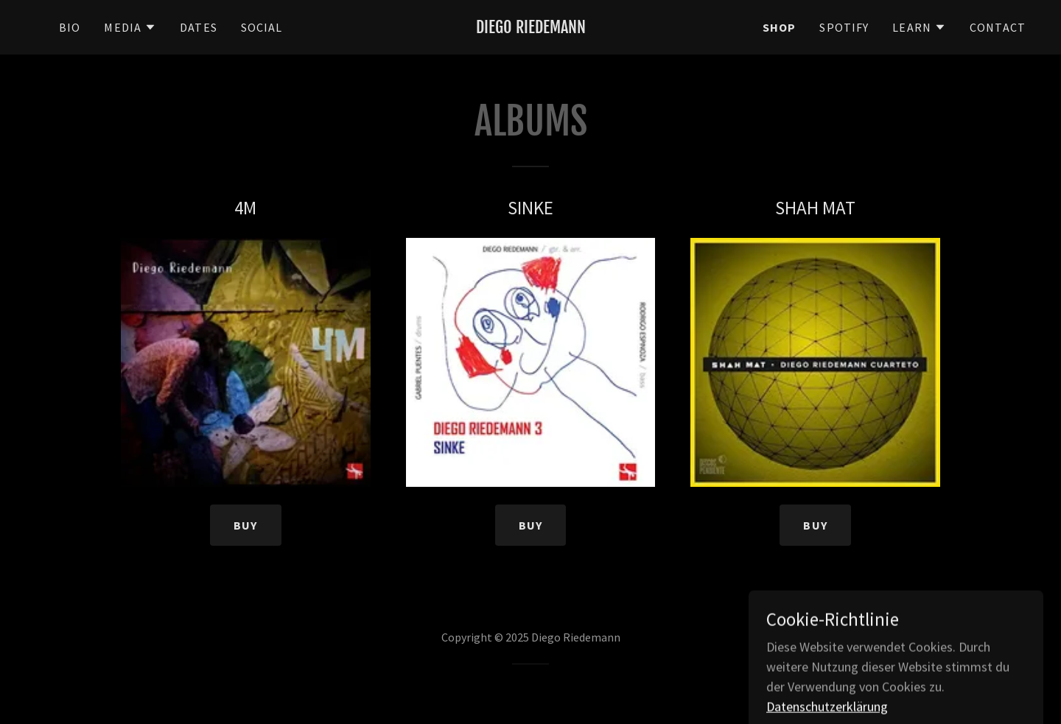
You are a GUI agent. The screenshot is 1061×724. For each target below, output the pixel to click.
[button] (130, 27)
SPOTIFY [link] (844, 27)
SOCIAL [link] (262, 27)
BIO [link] (69, 27)
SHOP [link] (779, 27)
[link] (530, 28)
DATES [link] (198, 27)
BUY (245, 525)
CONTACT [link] (998, 27)
